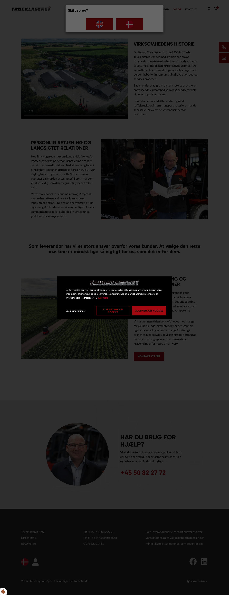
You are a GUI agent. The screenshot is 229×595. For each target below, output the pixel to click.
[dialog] (114, 297)
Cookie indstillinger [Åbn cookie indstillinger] (76, 310)
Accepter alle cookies (149, 310)
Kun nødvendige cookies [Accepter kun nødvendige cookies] (113, 311)
